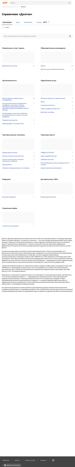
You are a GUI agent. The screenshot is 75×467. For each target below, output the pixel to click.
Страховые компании (57, 105)
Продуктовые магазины (18, 152)
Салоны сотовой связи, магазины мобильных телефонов (18, 160)
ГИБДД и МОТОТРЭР (57, 152)
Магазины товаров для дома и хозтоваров (18, 168)
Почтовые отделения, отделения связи (57, 98)
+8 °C (45, 22)
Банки (57, 102)
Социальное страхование (18, 226)
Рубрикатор (6, 460)
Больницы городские (18, 197)
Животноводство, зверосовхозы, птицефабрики (18, 99)
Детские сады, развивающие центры (57, 69)
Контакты (43, 460)
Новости (17, 460)
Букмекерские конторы (18, 66)
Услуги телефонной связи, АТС (57, 109)
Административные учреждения (57, 168)
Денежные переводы (57, 112)
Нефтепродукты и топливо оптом (18, 123)
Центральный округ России (10, 6)
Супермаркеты (18, 164)
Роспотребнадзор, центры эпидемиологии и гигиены (57, 163)
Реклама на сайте (30, 460)
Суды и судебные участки (57, 156)
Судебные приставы (57, 159)
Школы (57, 66)
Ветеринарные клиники (57, 197)
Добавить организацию (13, 465)
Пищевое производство (18, 120)
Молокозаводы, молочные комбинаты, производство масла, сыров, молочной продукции (18, 115)
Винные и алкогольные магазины (18, 156)
